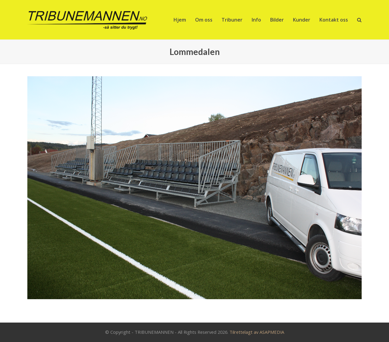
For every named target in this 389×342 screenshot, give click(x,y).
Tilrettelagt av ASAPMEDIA (256, 332)
